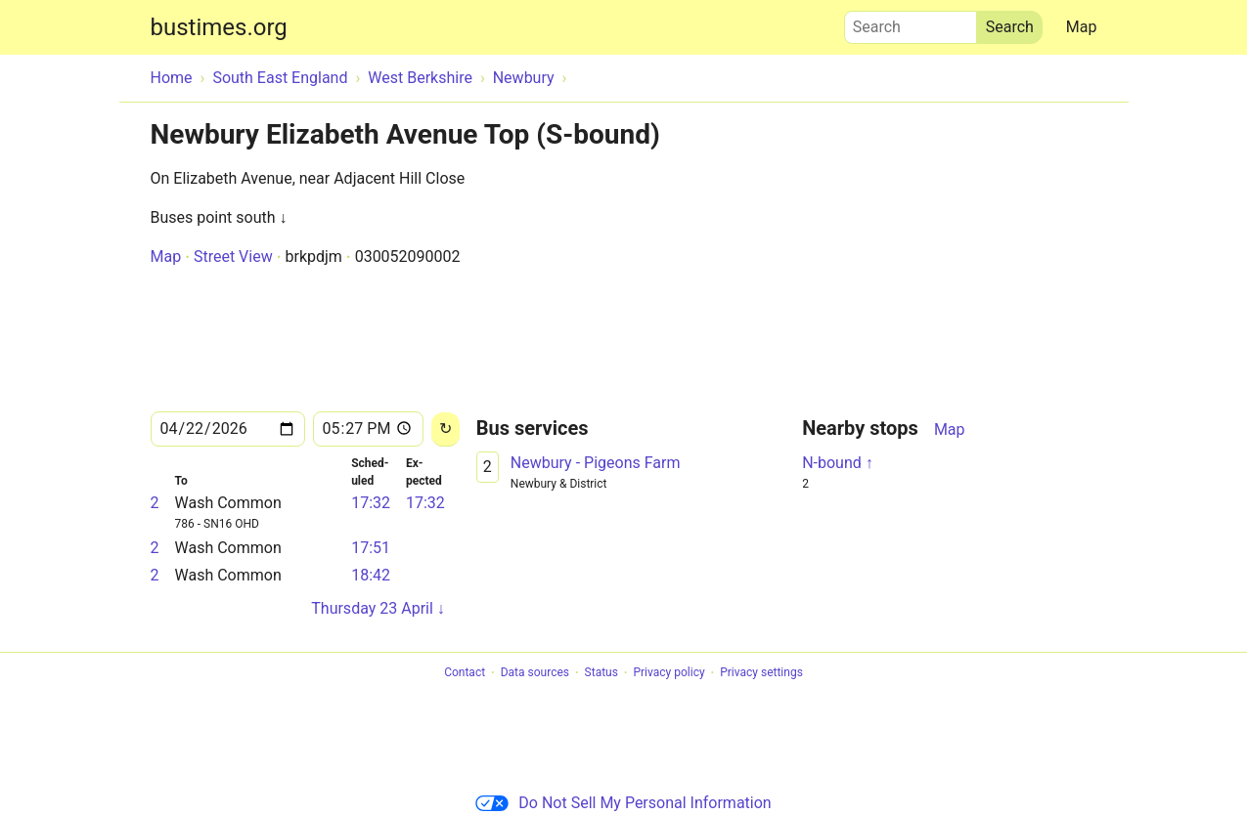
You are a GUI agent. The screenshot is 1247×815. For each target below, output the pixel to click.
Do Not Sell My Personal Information (623, 803)
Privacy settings (761, 673)
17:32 (370, 502)
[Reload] (445, 429)
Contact (464, 673)
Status (601, 673)
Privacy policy (668, 673)
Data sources (535, 673)
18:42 (370, 575)
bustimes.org (219, 27)
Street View (233, 256)
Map (1081, 27)
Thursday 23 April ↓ (378, 608)
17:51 (370, 547)
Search (910, 22)
